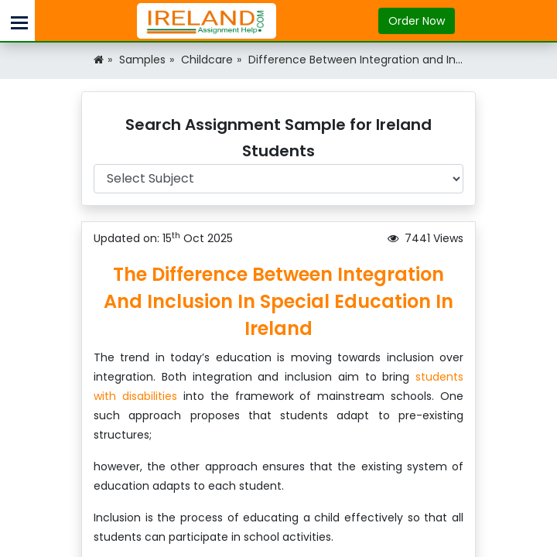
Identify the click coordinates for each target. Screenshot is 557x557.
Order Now (416, 21)
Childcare (207, 59)
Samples (142, 59)
